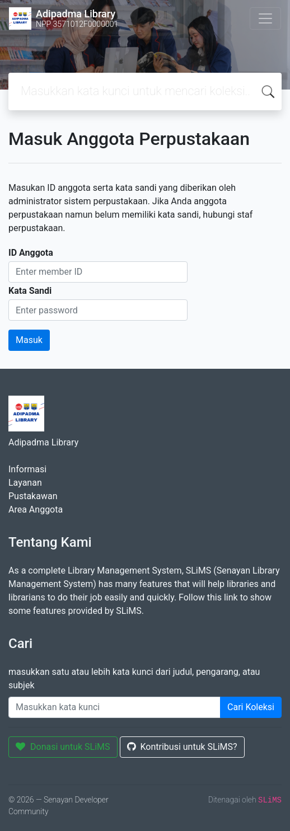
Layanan (25, 482)
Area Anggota (35, 509)
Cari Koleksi (250, 707)
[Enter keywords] (114, 707)
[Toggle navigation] (265, 18)
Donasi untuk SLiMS (63, 746)
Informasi (27, 469)
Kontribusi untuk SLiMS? (182, 746)
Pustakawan (32, 496)
